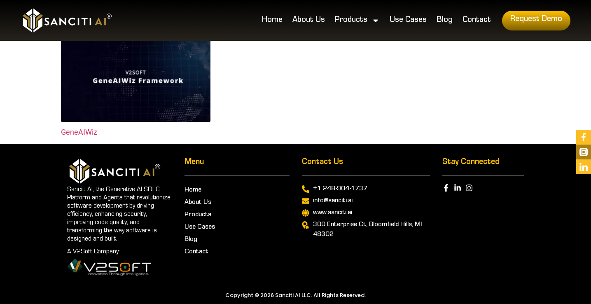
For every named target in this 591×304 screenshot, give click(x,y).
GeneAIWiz (79, 132)
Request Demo (536, 20)
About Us (308, 20)
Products (357, 20)
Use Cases (408, 20)
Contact (477, 20)
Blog (445, 20)
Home (272, 20)
